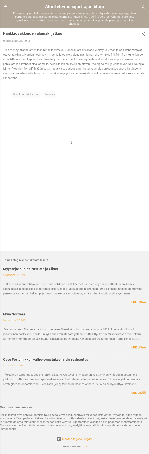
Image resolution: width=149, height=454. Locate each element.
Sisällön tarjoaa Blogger (74, 439)
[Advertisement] (74, 217)
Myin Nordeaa (14, 314)
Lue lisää (138, 302)
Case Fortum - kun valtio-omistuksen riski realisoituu (45, 359)
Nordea (50, 94)
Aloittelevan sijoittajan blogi (74, 6)
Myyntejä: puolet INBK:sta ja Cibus (30, 269)
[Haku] (143, 8)
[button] (143, 34)
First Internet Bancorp (26, 94)
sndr (85, 446)
